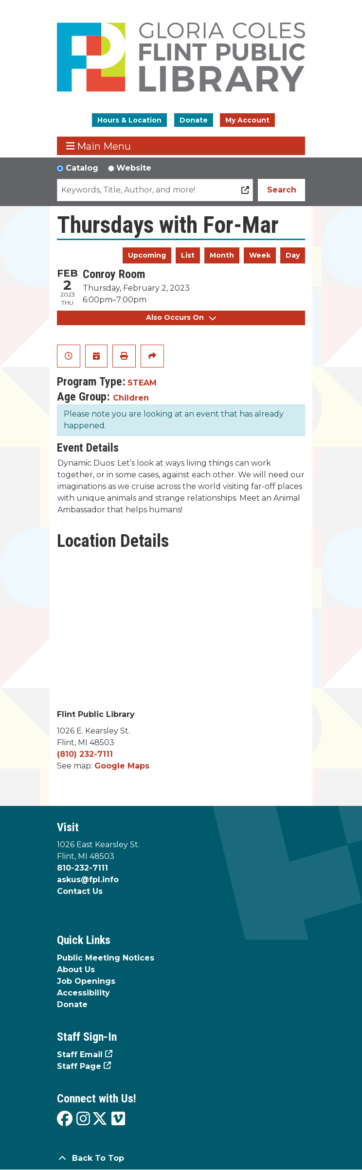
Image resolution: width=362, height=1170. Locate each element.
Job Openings (86, 981)
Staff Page (79, 1066)
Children (131, 397)
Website (133, 168)
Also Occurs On (181, 317)
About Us (76, 969)
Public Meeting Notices (105, 957)
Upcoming (147, 255)
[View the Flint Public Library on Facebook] (64, 1119)
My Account (247, 120)
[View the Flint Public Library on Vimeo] (118, 1119)
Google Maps (121, 765)
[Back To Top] (181, 1158)
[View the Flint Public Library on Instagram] (83, 1119)
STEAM (142, 382)
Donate (194, 120)
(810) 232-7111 (85, 754)
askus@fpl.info (88, 879)
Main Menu (98, 146)
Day (293, 255)
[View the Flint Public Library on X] (100, 1119)
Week (260, 255)
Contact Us (80, 891)
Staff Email (80, 1054)
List (188, 255)
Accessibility (83, 992)
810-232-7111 (82, 868)
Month (222, 255)
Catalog (82, 168)
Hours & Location (129, 120)
